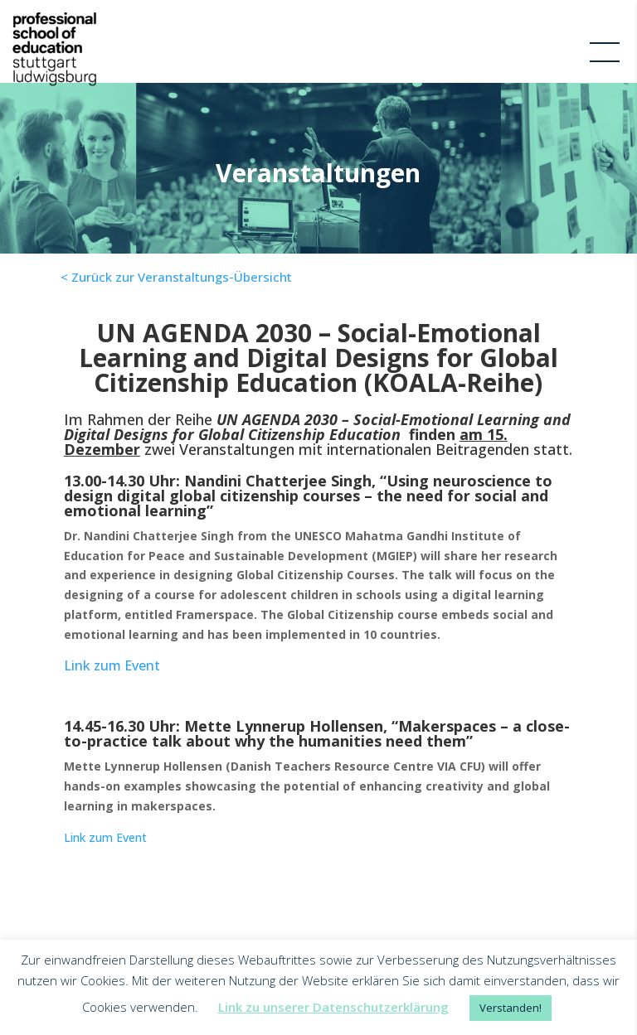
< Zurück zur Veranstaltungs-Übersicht (176, 276)
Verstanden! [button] (510, 1007)
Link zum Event (112, 665)
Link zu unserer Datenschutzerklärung (333, 1007)
